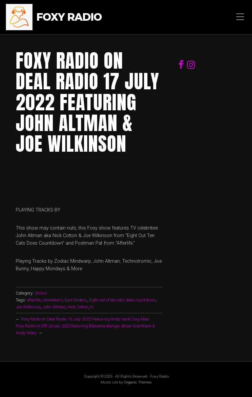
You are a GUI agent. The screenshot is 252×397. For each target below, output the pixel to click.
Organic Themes (138, 382)
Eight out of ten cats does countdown (122, 300)
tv (92, 306)
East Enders (76, 300)
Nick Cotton (78, 306)
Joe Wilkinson (28, 306)
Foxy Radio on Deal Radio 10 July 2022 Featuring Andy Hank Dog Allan (85, 319)
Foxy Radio (69, 17)
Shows (40, 293)
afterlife (34, 300)
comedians (53, 300)
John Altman (54, 306)
